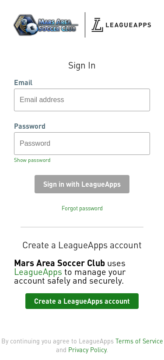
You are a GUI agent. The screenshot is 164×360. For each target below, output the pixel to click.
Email (23, 82)
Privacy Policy (87, 349)
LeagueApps (38, 271)
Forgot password (82, 208)
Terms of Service (139, 341)
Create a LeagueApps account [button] (82, 300)
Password (29, 126)
